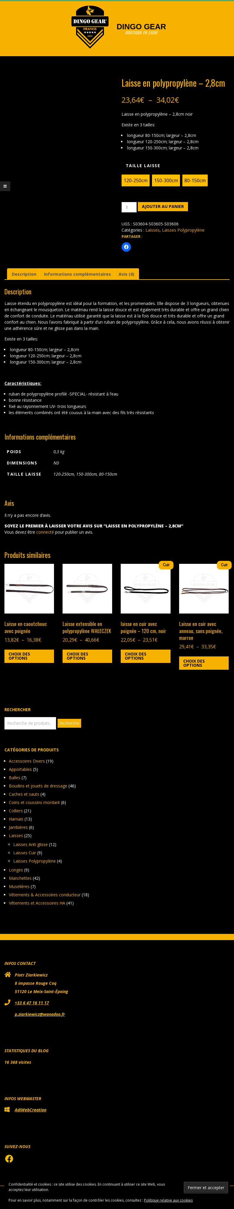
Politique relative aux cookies (168, 1200)
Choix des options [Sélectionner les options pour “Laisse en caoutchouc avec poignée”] (19, 656)
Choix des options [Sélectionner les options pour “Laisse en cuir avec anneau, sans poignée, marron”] (194, 663)
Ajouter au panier (163, 206)
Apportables (20, 769)
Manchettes (20, 878)
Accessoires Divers (27, 761)
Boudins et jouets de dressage (38, 786)
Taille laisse (143, 165)
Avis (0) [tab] (126, 274)
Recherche (69, 723)
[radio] (136, 180)
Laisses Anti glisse (30, 844)
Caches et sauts (24, 794)
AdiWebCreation (30, 1110)
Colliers (16, 810)
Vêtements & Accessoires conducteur (45, 895)
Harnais (16, 819)
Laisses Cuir (24, 852)
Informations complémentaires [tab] (77, 274)
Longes (16, 870)
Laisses (152, 230)
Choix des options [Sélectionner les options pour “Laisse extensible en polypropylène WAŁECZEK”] (77, 656)
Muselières (19, 886)
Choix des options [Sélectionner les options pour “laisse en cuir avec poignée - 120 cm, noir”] (135, 656)
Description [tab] (24, 274)
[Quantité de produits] (129, 207)
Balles (14, 777)
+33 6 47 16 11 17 (32, 1002)
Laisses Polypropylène (183, 230)
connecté (45, 532)
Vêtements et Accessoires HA (37, 903)
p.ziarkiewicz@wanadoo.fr (40, 1014)
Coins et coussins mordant (34, 802)
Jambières (18, 827)
